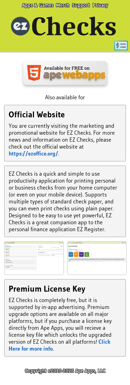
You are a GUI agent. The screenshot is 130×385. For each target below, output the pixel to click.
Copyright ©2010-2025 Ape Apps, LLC (65, 371)
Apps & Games (37, 5)
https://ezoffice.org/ (33, 153)
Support (81, 5)
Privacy (100, 5)
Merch (62, 5)
